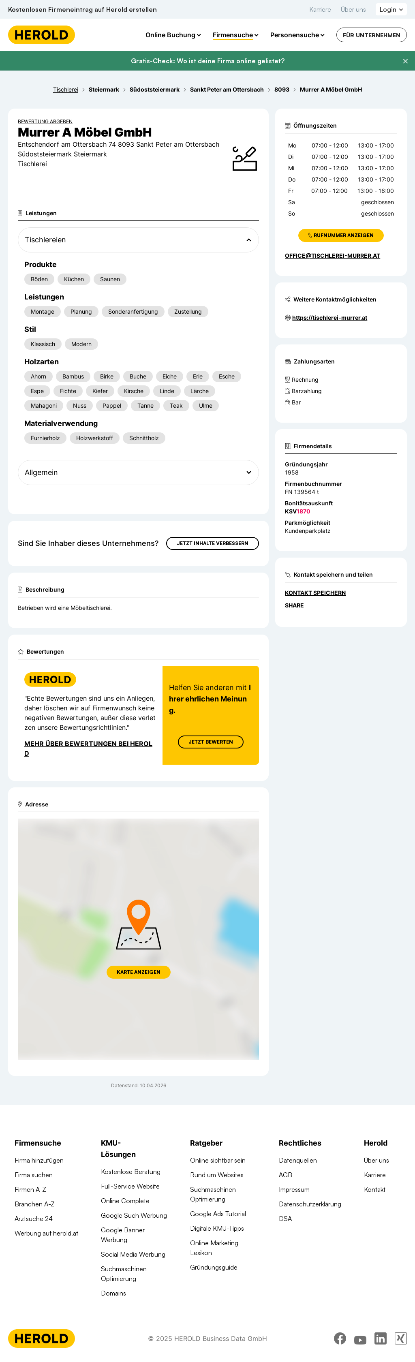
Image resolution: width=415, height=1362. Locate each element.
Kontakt (374, 1189)
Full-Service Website (130, 1186)
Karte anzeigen (138, 972)
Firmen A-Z (30, 1189)
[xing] (401, 1339)
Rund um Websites (217, 1175)
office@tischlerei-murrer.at (332, 255)
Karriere (320, 9)
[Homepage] (41, 35)
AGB (285, 1175)
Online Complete (125, 1201)
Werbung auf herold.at (46, 1233)
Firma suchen (34, 1175)
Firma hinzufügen (39, 1160)
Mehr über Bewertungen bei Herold (88, 748)
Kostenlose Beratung (130, 1171)
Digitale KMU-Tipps (217, 1228)
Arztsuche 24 (34, 1218)
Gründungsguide (213, 1267)
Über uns (353, 9)
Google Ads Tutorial (218, 1214)
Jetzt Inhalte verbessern (212, 543)
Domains (113, 1293)
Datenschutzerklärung (310, 1204)
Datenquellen (298, 1160)
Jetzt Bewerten (210, 742)
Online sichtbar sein (218, 1160)
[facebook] (340, 1339)
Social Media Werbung (133, 1254)
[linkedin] (380, 1339)
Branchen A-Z (35, 1204)
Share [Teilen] (294, 605)
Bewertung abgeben (45, 121)
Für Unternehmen (371, 35)
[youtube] (360, 1339)
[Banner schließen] (405, 61)
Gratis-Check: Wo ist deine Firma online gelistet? (208, 61)
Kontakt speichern (315, 592)
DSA (285, 1218)
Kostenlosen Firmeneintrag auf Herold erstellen (82, 9)
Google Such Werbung (134, 1215)
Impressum (294, 1189)
